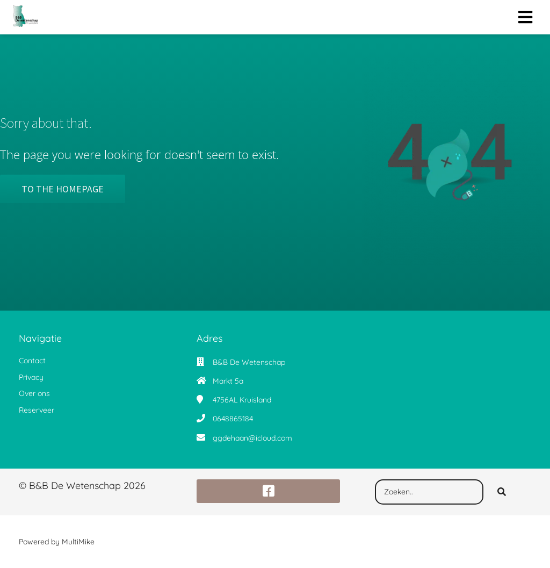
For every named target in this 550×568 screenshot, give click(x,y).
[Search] (501, 492)
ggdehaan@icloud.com (252, 438)
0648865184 (233, 418)
